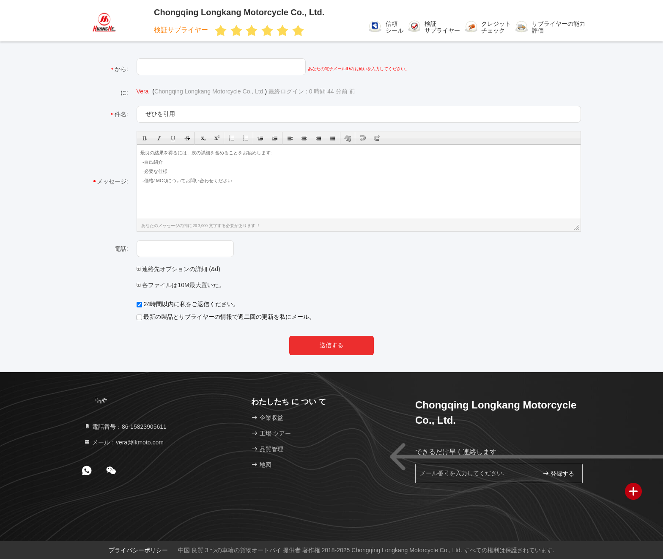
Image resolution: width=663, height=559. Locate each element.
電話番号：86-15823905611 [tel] (125, 426)
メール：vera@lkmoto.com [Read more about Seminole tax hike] (124, 442)
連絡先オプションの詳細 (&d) (178, 269)
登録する (558, 473)
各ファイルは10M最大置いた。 (181, 285)
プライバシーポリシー (138, 550)
